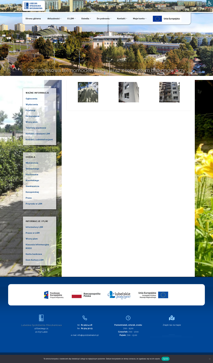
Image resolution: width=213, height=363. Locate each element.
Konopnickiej (32, 192)
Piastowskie (32, 174)
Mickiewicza (32, 163)
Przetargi (30, 110)
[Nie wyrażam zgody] (209, 358)
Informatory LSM (34, 227)
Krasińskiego (32, 180)
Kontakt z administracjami (39, 139)
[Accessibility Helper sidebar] (209, 3)
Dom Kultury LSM (34, 260)
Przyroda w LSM (34, 204)
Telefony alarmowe (36, 128)
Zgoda (165, 359)
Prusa (29, 198)
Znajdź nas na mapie (172, 325)
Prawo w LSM (33, 233)
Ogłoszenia (31, 98)
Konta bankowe (34, 254)
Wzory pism (32, 122)
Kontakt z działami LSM (38, 133)
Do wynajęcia (32, 116)
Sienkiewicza (32, 186)
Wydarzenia (32, 104)
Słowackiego (32, 169)
